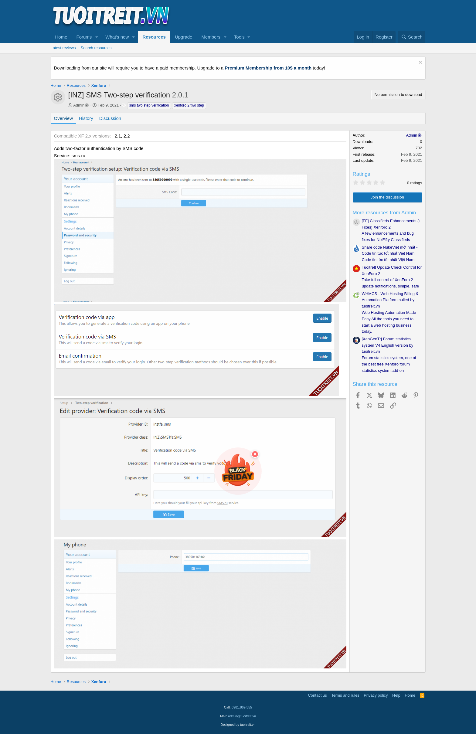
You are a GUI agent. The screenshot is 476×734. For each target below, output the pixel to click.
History (86, 118)
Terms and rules (345, 695)
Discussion (110, 118)
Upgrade (183, 36)
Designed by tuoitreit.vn (238, 724)
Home (61, 36)
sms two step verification (149, 105)
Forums (84, 36)
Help (396, 695)
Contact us (317, 695)
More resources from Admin (384, 213)
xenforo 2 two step (189, 105)
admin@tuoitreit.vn (242, 716)
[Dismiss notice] (419, 63)
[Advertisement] (315, 15)
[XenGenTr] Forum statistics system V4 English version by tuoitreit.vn (387, 345)
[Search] (412, 37)
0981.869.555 (242, 707)
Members (210, 36)
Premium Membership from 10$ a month (268, 67)
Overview (63, 118)
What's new (117, 36)
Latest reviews (63, 48)
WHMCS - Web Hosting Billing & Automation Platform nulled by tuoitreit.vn (390, 300)
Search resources (96, 48)
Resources (154, 36)
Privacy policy (376, 695)
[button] (96, 37)
